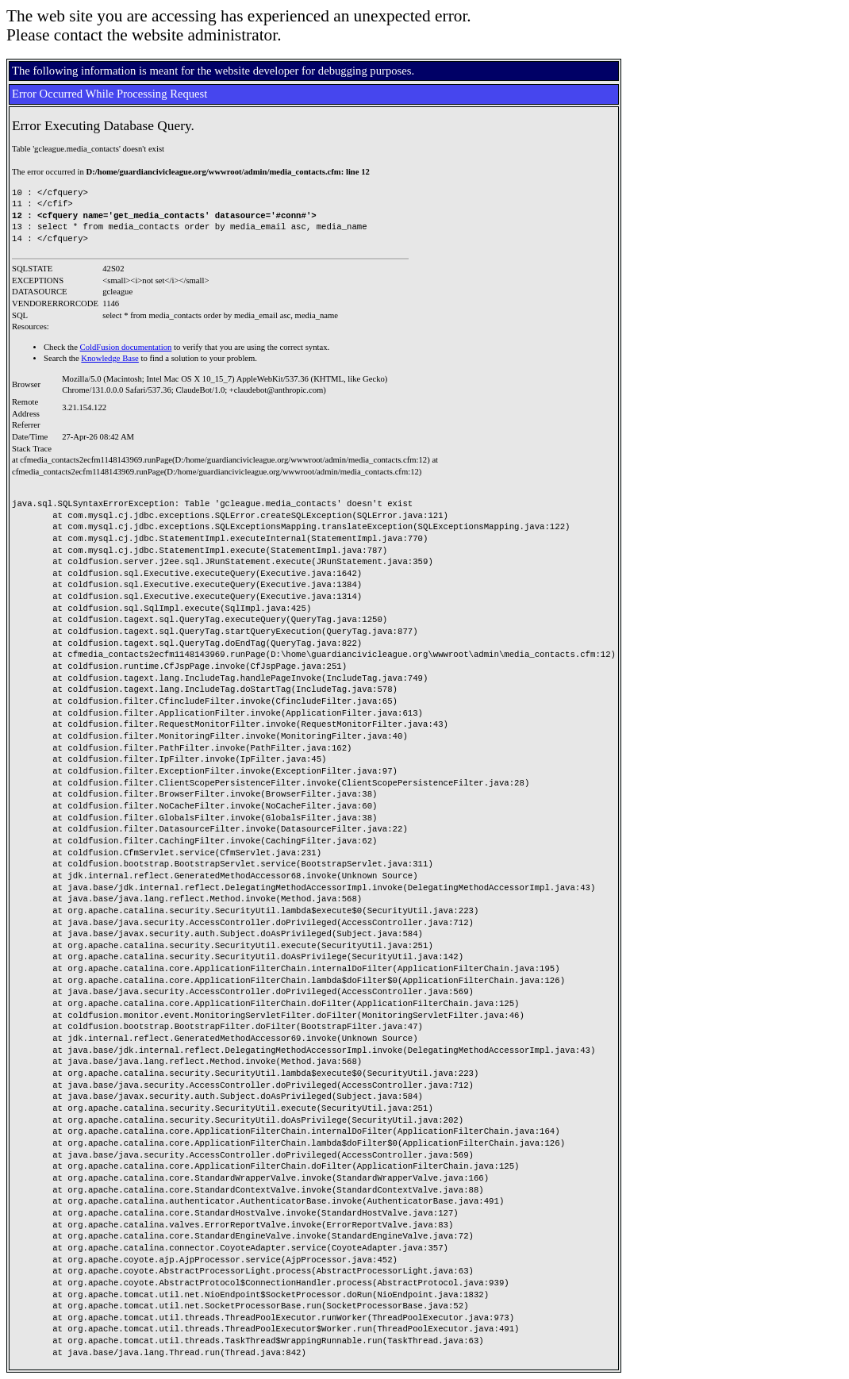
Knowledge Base (110, 358)
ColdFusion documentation (126, 347)
